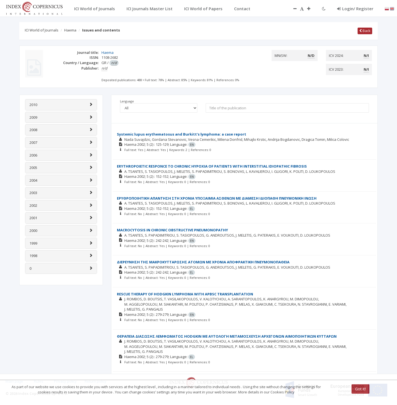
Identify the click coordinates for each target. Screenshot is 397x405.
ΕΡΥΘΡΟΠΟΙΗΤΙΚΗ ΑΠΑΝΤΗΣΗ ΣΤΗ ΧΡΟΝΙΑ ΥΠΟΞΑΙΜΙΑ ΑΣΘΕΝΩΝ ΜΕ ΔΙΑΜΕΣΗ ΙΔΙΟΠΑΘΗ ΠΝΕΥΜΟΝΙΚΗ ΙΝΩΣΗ (216, 198)
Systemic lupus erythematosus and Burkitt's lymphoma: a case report (181, 134)
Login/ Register (355, 8)
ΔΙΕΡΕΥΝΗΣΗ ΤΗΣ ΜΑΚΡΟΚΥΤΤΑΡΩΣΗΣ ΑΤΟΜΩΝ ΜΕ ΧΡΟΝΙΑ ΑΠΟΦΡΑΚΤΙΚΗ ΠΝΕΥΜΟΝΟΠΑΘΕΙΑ (203, 262)
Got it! (360, 388)
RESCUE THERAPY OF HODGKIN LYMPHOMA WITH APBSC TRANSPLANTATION (185, 294)
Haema (70, 30)
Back (365, 30)
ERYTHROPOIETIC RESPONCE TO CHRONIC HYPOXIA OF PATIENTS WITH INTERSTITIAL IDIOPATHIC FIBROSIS (212, 166)
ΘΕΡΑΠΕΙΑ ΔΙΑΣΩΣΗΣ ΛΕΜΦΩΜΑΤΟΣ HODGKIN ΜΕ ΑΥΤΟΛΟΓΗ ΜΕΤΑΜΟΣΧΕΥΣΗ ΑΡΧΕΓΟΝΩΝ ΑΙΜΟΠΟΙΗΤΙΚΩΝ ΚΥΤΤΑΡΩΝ (227, 336)
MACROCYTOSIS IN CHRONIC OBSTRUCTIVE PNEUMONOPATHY (172, 229)
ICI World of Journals (41, 30)
